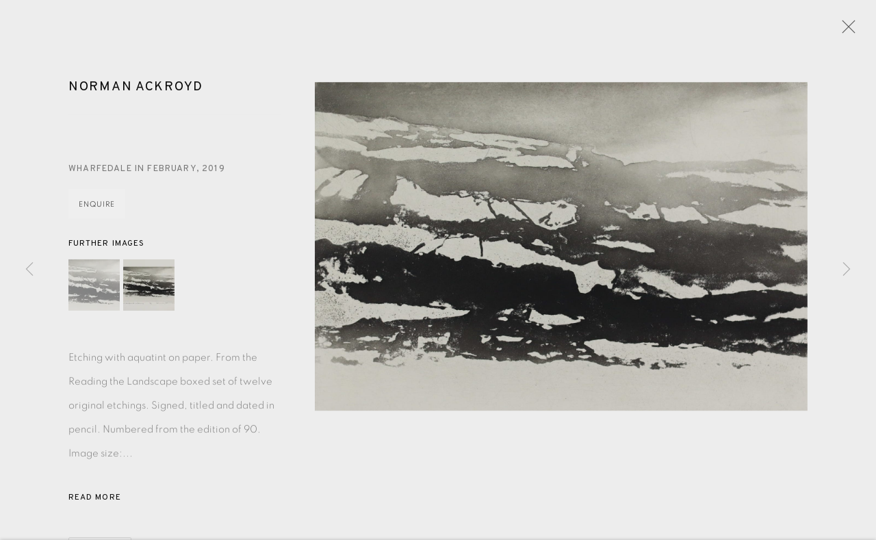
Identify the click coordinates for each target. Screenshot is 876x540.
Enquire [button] (97, 206)
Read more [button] (94, 499)
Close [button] (845, 31)
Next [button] (846, 270)
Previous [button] (29, 270)
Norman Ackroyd (135, 89)
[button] (94, 287)
